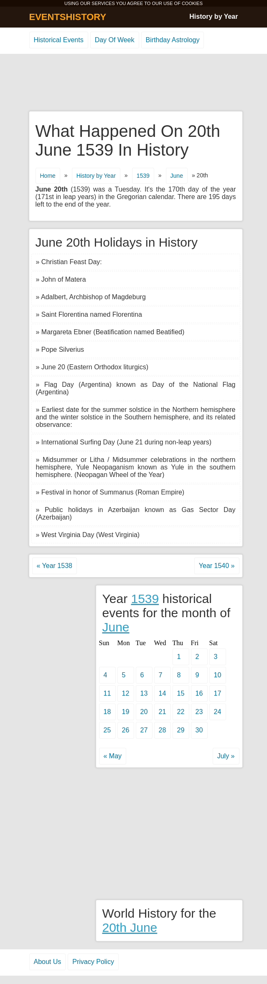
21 (162, 711)
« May (113, 755)
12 (126, 693)
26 (126, 730)
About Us (47, 961)
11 (107, 693)
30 (199, 730)
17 (217, 693)
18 (107, 711)
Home (48, 175)
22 (181, 711)
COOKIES (192, 3)
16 (199, 693)
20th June (130, 927)
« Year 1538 (54, 565)
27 (144, 730)
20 (144, 711)
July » (226, 755)
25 (107, 730)
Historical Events (59, 39)
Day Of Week (115, 39)
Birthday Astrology (173, 39)
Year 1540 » (217, 565)
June (176, 175)
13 (144, 693)
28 (162, 730)
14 (162, 693)
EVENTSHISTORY (68, 17)
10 (217, 675)
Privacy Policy (93, 961)
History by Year (213, 16)
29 (181, 730)
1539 (143, 175)
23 (199, 711)
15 (181, 693)
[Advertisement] (133, 83)
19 (126, 711)
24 (217, 711)
